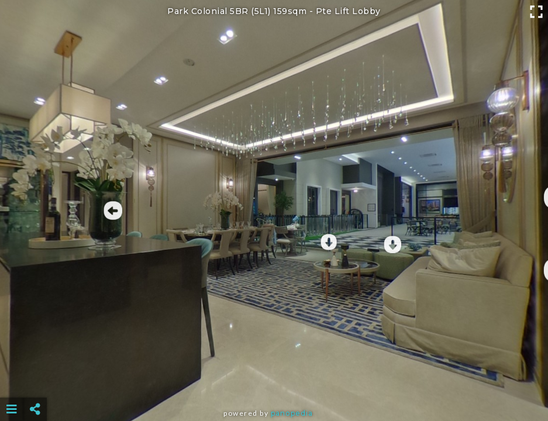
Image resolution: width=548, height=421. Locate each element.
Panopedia (292, 413)
